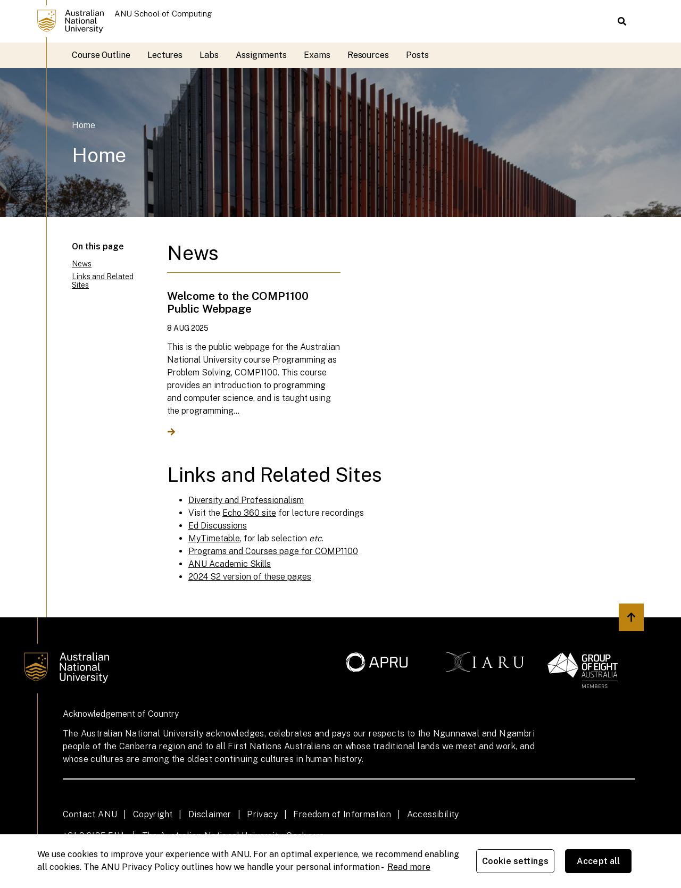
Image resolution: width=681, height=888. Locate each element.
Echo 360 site (249, 513)
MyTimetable (214, 538)
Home (83, 125)
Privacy (262, 814)
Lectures (164, 55)
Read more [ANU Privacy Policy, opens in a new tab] (408, 867)
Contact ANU (90, 814)
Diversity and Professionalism (246, 500)
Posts (417, 55)
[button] (622, 21)
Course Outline (101, 55)
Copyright (153, 814)
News (82, 263)
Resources (368, 55)
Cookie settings (515, 861)
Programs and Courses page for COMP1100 (273, 551)
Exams (317, 55)
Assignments (261, 55)
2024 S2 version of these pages (249, 577)
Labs (209, 55)
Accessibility (433, 814)
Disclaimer (209, 814)
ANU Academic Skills (229, 564)
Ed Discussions (217, 526)
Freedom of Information (342, 814)
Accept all (598, 861)
